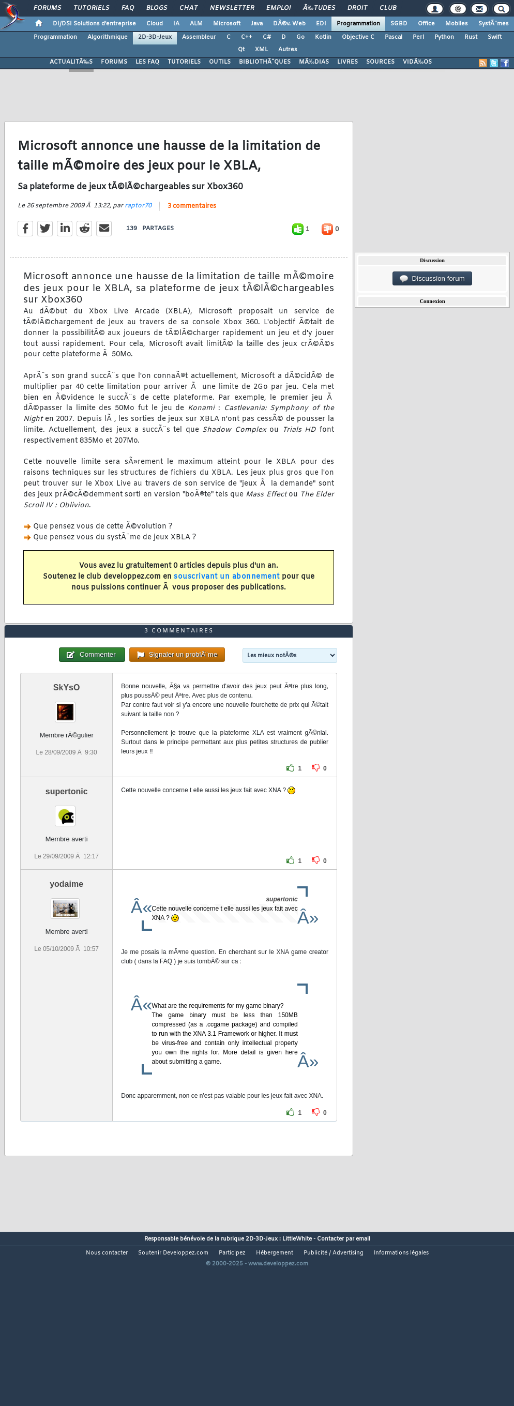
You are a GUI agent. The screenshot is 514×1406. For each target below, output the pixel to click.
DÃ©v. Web (289, 23)
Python (444, 37)
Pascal (393, 37)
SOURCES (380, 62)
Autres (287, 49)
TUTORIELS (184, 62)
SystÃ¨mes (493, 23)
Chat (188, 8)
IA (176, 23)
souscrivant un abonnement (227, 600)
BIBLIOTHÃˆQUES (265, 62)
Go (300, 37)
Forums (47, 8)
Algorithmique (107, 37)
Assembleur (199, 37)
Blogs (156, 8)
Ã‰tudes (319, 8)
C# (267, 37)
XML (261, 49)
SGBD (398, 23)
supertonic (67, 861)
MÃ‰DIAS (314, 62)
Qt (241, 49)
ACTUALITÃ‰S (71, 62)
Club (388, 8)
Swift (495, 37)
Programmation (358, 23)
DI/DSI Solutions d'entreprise (94, 23)
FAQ (127, 8)
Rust (470, 37)
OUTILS (220, 62)
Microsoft (226, 23)
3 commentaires (192, 229)
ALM (196, 23)
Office (426, 23)
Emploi (278, 8)
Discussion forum (432, 279)
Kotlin (323, 37)
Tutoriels (91, 8)
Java (257, 23)
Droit (357, 8)
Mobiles (456, 23)
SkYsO (66, 757)
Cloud (154, 23)
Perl (418, 37)
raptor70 (138, 229)
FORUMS (114, 62)
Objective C (358, 37)
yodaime (66, 954)
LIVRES (347, 62)
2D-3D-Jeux (155, 37)
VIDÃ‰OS (417, 62)
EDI (321, 23)
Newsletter (232, 8)
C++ (246, 37)
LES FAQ (147, 62)
